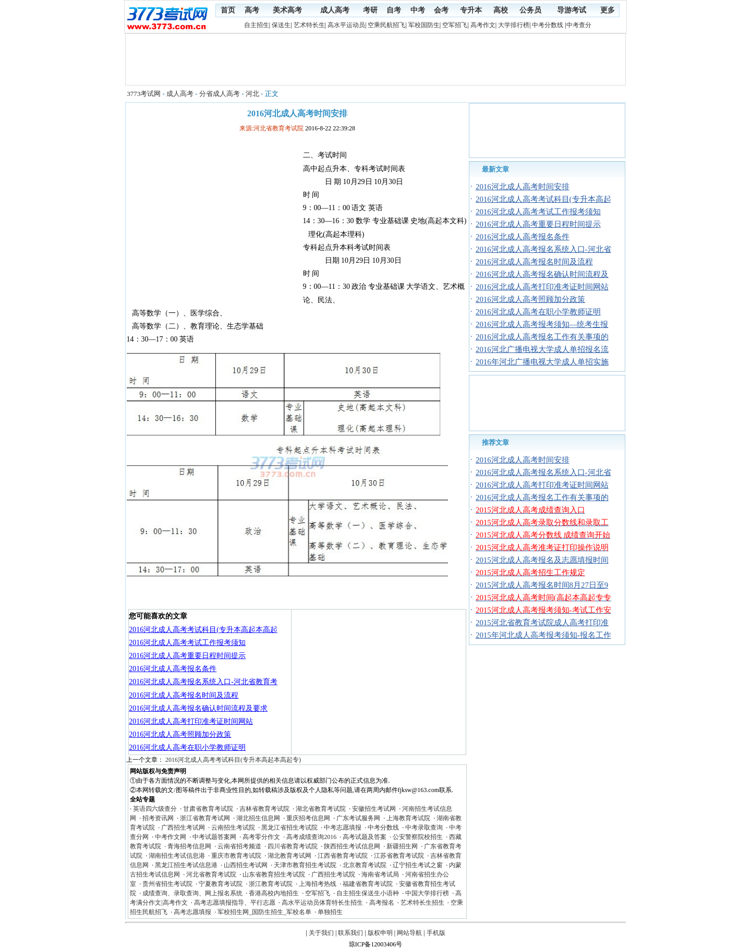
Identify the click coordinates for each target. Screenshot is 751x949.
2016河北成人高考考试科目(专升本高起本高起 (203, 630)
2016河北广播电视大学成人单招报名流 (542, 349)
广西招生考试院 (333, 874)
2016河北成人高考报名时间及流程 (183, 695)
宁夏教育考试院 (221, 883)
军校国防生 (424, 25)
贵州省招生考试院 (167, 883)
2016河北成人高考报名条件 (172, 669)
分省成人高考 (219, 94)
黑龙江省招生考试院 (289, 827)
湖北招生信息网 (258, 818)
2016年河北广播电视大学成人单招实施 (542, 362)
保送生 (281, 25)
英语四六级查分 (155, 808)
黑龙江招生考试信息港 (186, 865)
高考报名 (381, 902)
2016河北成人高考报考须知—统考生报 (542, 324)
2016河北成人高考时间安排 (523, 186)
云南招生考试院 (233, 827)
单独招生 (330, 912)
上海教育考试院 (408, 818)
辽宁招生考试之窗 (418, 865)
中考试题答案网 (214, 837)
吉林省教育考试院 (264, 808)
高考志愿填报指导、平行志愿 (234, 902)
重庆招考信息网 (308, 818)
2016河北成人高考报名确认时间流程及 (542, 274)
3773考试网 (144, 94)
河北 (252, 94)
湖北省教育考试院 (321, 808)
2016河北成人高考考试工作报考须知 (187, 643)
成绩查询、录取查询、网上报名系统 (192, 893)
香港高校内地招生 (274, 893)
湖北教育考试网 (289, 855)
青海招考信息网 (189, 846)
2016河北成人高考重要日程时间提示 (187, 656)
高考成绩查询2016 (311, 837)
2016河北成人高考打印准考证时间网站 (191, 721)
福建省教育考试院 (368, 883)
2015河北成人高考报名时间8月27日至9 (542, 585)
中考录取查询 (424, 827)
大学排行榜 (513, 25)
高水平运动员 (346, 25)
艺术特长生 (309, 25)
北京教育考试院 (364, 865)
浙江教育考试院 (271, 883)
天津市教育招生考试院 (305, 865)
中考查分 (578, 25)
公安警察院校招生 (418, 837)
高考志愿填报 (192, 912)
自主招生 (256, 25)
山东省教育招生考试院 (274, 874)
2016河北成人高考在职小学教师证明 (187, 747)
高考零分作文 (261, 837)
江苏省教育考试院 (399, 855)
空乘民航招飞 (386, 25)
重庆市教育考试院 (236, 855)
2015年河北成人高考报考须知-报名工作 (543, 635)
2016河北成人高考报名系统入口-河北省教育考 (203, 682)
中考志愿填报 (342, 827)
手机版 (436, 932)
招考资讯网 (158, 818)
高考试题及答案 (364, 837)
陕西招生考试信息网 (352, 846)
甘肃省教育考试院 (208, 808)
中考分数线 (547, 25)
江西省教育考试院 (343, 855)
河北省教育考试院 (211, 874)
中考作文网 (170, 837)
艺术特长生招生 (422, 902)
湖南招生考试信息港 (177, 855)
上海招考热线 (317, 883)
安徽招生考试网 (374, 808)
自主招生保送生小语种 (367, 893)
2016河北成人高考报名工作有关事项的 (542, 337)
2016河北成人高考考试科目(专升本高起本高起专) (233, 759)
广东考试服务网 (358, 818)
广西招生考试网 (183, 827)
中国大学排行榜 (427, 893)
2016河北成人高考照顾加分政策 (180, 734)
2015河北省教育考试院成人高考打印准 (542, 622)
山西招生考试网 (246, 865)
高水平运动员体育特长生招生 (322, 902)
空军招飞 (454, 25)
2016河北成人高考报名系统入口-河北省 (543, 249)
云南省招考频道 (239, 846)
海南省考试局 (380, 874)
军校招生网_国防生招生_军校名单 (264, 912)
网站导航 (409, 932)
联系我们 (350, 932)
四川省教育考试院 (293, 846)
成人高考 (179, 94)
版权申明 (380, 932)
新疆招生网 (402, 846)
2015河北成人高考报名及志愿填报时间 (542, 560)
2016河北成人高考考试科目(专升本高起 (543, 199)
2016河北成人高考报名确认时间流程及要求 (198, 708)
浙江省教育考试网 (205, 818)
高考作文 (482, 25)
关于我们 (321, 932)
